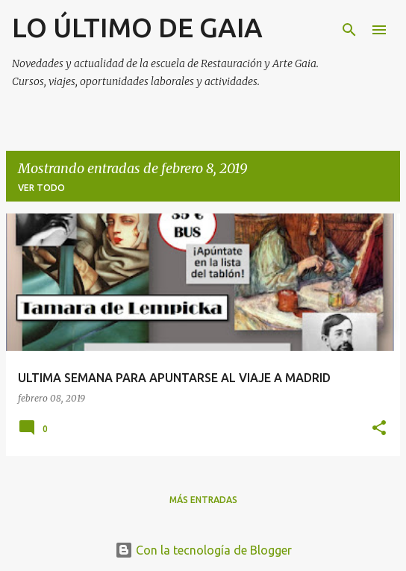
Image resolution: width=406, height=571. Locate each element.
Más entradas (203, 500)
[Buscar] (349, 30)
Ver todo (41, 188)
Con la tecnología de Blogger (203, 550)
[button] (379, 429)
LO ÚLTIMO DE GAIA (137, 27)
